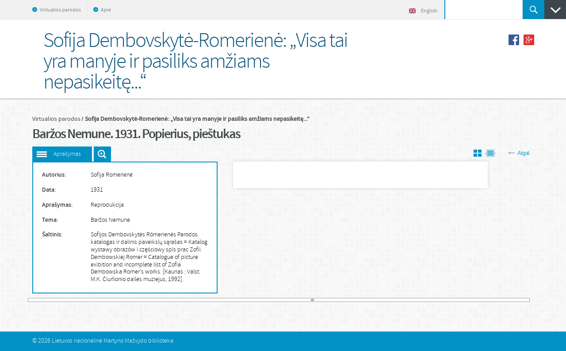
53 (172, 300)
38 (131, 300)
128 (378, 300)
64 (202, 300)
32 (115, 300)
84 (257, 300)
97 (293, 300)
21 (85, 300)
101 (304, 300)
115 (342, 300)
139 (408, 300)
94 (284, 300)
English (423, 11)
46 (153, 300)
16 (71, 300)
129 (381, 300)
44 (147, 300)
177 (512, 300)
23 (90, 300)
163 (474, 300)
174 (504, 300)
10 (54, 300)
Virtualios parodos (60, 10)
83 (254, 300)
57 (183, 300)
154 (449, 300)
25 (95, 300)
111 (331, 300)
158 (460, 300)
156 (455, 300)
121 (359, 300)
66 (208, 300)
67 (211, 300)
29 (106, 300)
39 (134, 300)
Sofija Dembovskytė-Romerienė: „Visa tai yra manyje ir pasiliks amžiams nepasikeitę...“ (197, 119)
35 (123, 300)
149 (436, 300)
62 (197, 300)
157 (457, 300)
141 (414, 300)
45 (150, 300)
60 (191, 300)
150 (438, 300)
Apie (106, 10)
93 (282, 300)
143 (419, 300)
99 (298, 300)
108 (323, 300)
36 (126, 300)
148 (433, 300)
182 (526, 300)
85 (260, 300)
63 (200, 300)
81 (249, 300)
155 (452, 300)
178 (515, 300)
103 (309, 300)
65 (205, 300)
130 (383, 300)
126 (372, 300)
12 (60, 300)
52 (169, 300)
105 (315, 300)
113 (337, 300)
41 (139, 300)
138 (405, 300)
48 (158, 300)
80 (246, 300)
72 (224, 300)
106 (318, 300)
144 (422, 300)
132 (389, 300)
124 (367, 300)
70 (219, 300)
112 (334, 300)
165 (479, 300)
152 (444, 300)
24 (93, 300)
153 (446, 300)
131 (386, 300)
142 (416, 300)
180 (521, 300)
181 (523, 300)
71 (222, 300)
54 (175, 300)
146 (427, 300)
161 (468, 300)
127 (375, 300)
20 (81, 300)
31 (112, 300)
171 (496, 300)
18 (76, 300)
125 (370, 300)
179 (518, 300)
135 (397, 300)
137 (403, 300)
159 (463, 300)
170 (493, 300)
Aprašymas (67, 154)
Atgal (519, 153)
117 (348, 300)
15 (68, 300)
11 (57, 300)
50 (164, 300)
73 (227, 300)
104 (312, 300)
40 (136, 300)
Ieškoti (533, 9)
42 (142, 300)
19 (79, 300)
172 (498, 300)
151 (441, 300)
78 (241, 300)
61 (194, 300)
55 (177, 300)
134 (395, 300)
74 (230, 300)
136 (400, 300)
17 (74, 300)
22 (87, 300)
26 (98, 300)
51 (167, 300)
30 (109, 300)
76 (235, 300)
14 (65, 300)
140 (411, 300)
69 (216, 300)
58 (186, 300)
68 (213, 300)
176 (510, 300)
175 (507, 300)
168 (487, 300)
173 (501, 300)
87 (265, 300)
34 (120, 300)
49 (161, 300)
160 (466, 300)
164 (477, 300)
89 (271, 300)
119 (353, 300)
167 (485, 300)
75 (233, 300)
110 (329, 300)
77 (238, 300)
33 (117, 300)
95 (288, 300)
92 (279, 300)
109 (326, 300)
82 (252, 300)
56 (181, 300)
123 (364, 300)
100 (301, 300)
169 (491, 300)
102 (307, 300)
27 (101, 300)
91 (276, 300)
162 (471, 300)
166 (482, 300)
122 (361, 300)
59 (188, 300)
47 (156, 300)
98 (295, 300)
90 (274, 300)
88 (268, 300)
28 (104, 300)
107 (320, 300)
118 (350, 300)
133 (391, 300)
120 (356, 300)
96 (290, 300)
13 (62, 300)
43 (145, 300)
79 (243, 300)
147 (430, 300)
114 (339, 300)
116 (345, 300)
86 (263, 300)
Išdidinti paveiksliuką (102, 154)
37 (128, 300)
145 (425, 300)
